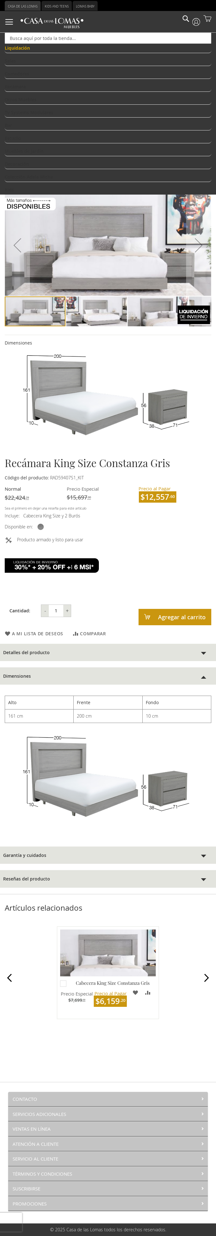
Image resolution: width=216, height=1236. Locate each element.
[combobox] (108, 38)
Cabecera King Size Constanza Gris (113, 983)
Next (206, 979)
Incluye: (13, 516)
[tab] (108, 652)
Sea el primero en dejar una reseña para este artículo (45, 508)
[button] (17, 245)
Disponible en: (19, 527)
